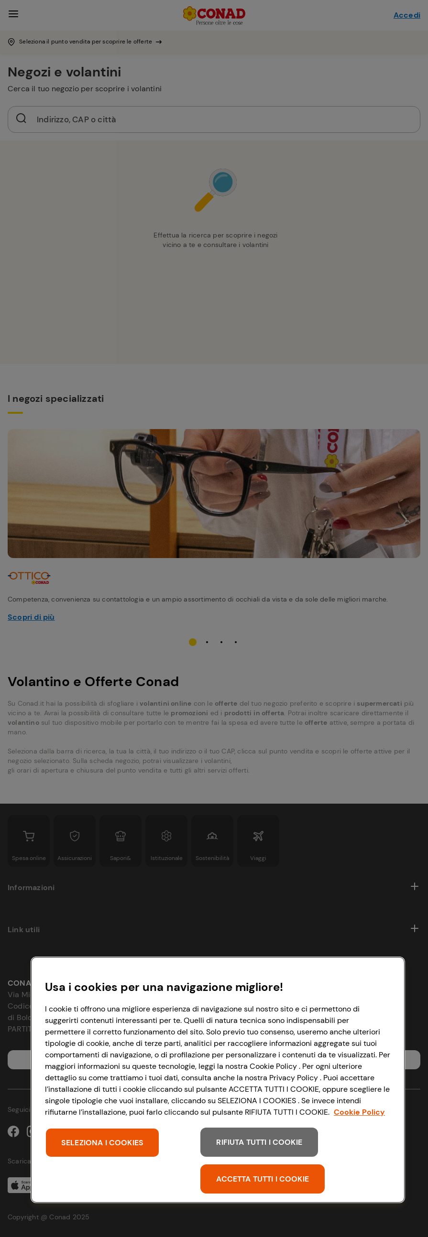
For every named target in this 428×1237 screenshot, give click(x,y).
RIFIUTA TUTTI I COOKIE (259, 1142)
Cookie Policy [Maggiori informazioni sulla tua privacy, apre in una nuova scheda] (359, 1112)
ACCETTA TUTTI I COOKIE (262, 1179)
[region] (218, 1080)
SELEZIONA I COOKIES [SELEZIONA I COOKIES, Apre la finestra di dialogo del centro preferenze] (102, 1143)
